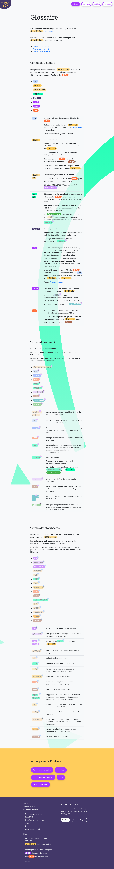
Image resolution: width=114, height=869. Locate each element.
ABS (35, 558)
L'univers (86, 4)
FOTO (36, 583)
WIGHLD (37, 404)
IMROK (63, 811)
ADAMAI (37, 571)
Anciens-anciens (42, 367)
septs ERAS (77, 127)
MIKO (36, 595)
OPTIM (37, 608)
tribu (36, 396)
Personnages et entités (42, 770)
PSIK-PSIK (38, 392)
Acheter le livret (29, 806)
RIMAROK (81, 811)
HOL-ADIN (38, 587)
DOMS (57, 295)
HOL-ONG (38, 94)
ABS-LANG (38, 562)
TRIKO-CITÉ (75, 304)
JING (36, 591)
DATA (36, 579)
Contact (65, 820)
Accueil (26, 803)
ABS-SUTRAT (39, 566)
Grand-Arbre (54, 214)
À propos (107, 4)
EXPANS (37, 375)
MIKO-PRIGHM (53, 469)
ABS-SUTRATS (50, 187)
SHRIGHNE (38, 612)
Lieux (61, 777)
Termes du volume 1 (41, 46)
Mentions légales (79, 820)
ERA (35, 81)
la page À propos (56, 282)
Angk (71, 161)
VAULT (36, 106)
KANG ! (37, 98)
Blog (25, 834)
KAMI (36, 384)
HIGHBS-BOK (37, 31)
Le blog (97, 4)
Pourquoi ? (48, 31)
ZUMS (65, 75)
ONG (50, 217)
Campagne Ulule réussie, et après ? (39, 850)
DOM (36, 371)
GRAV (36, 379)
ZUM (36, 110)
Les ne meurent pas (36, 857)
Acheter (76, 4)
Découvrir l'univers (30, 809)
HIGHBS (37, 85)
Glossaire (29, 823)
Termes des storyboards (42, 51)
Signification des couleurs (43, 777)
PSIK (36, 102)
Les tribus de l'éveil (40, 784)
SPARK (36, 616)
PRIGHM (48, 222)
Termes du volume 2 (41, 49)
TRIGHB (37, 620)
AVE (35, 575)
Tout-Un (73, 125)
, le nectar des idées (36, 853)
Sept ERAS (61, 770)
